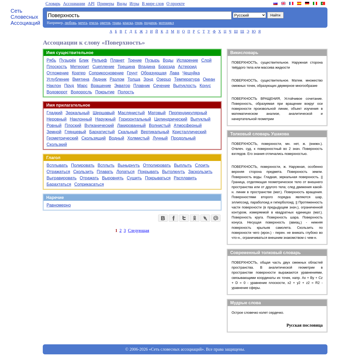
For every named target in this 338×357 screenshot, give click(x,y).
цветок (105, 23)
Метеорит (79, 66)
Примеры (105, 3)
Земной (53, 132)
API (91, 3)
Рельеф (99, 60)
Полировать (83, 165)
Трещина (126, 66)
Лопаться (125, 171)
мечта (82, 23)
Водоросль (81, 92)
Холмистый (138, 138)
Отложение (57, 73)
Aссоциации (74, 3)
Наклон (53, 85)
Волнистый (160, 125)
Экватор (122, 85)
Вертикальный (155, 132)
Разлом (117, 79)
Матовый (157, 113)
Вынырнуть (129, 165)
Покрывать (148, 171)
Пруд (69, 85)
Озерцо (163, 79)
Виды (122, 3)
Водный (116, 138)
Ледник (99, 79)
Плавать (105, 171)
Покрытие (105, 92)
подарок (150, 23)
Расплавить (185, 178)
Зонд (148, 79)
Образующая (153, 73)
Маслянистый (131, 113)
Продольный (183, 138)
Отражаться (58, 171)
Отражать (89, 178)
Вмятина (80, 79)
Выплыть (183, 165)
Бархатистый (102, 132)
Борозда (166, 66)
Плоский (73, 125)
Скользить (83, 171)
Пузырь (152, 60)
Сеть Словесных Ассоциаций (25, 17)
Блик (84, 60)
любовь (70, 23)
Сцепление (103, 66)
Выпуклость (184, 85)
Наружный (105, 119)
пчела (93, 23)
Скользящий (93, 138)
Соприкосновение (106, 73)
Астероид (187, 66)
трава (116, 23)
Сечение (161, 85)
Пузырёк (67, 60)
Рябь (51, 60)
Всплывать (57, 165)
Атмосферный (188, 125)
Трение (135, 60)
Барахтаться (58, 184)
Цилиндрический (170, 119)
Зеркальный (77, 113)
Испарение (187, 60)
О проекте (175, 3)
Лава (174, 73)
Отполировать (157, 165)
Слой (206, 60)
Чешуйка (191, 73)
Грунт (132, 73)
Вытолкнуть (173, 171)
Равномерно (58, 205)
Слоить (202, 165)
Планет (117, 60)
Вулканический (99, 125)
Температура (187, 79)
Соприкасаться (89, 184)
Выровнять (113, 178)
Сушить (134, 178)
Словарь (52, 3)
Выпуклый (200, 119)
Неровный (56, 119)
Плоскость (56, 66)
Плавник (141, 85)
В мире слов (153, 3)
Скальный (128, 132)
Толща (134, 79)
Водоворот (56, 92)
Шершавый (104, 113)
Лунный (160, 138)
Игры (134, 3)
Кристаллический (189, 132)
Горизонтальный (135, 119)
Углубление (57, 79)
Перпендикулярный (188, 113)
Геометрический (62, 138)
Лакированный (131, 125)
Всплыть (106, 165)
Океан (209, 79)
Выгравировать (61, 178)
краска (128, 23)
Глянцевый (75, 132)
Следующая (138, 230)
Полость (126, 92)
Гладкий (54, 113)
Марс (82, 85)
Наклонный (81, 119)
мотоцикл (166, 23)
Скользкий (56, 144)
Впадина (146, 66)
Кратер (79, 73)
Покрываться (158, 178)
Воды (168, 60)
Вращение (101, 85)
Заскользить (200, 171)
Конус (205, 85)
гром (138, 23)
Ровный (54, 125)
